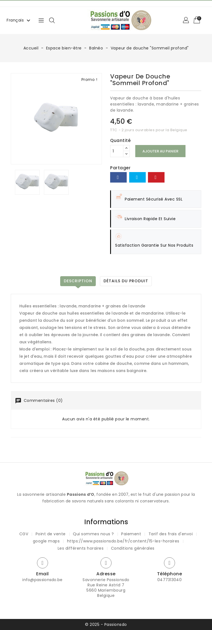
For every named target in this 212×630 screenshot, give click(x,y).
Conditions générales (133, 548)
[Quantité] (116, 151)
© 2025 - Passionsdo (106, 624)
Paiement (131, 534)
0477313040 (169, 579)
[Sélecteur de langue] (19, 20)
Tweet (137, 177)
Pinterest (156, 177)
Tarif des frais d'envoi (171, 534)
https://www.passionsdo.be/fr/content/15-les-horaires (123, 541)
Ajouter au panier (160, 151)
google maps (46, 541)
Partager (118, 177)
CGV (23, 534)
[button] (186, 20)
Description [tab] (78, 281)
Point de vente (51, 534)
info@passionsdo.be (42, 579)
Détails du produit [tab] (126, 281)
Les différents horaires (81, 548)
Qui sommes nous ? (93, 534)
